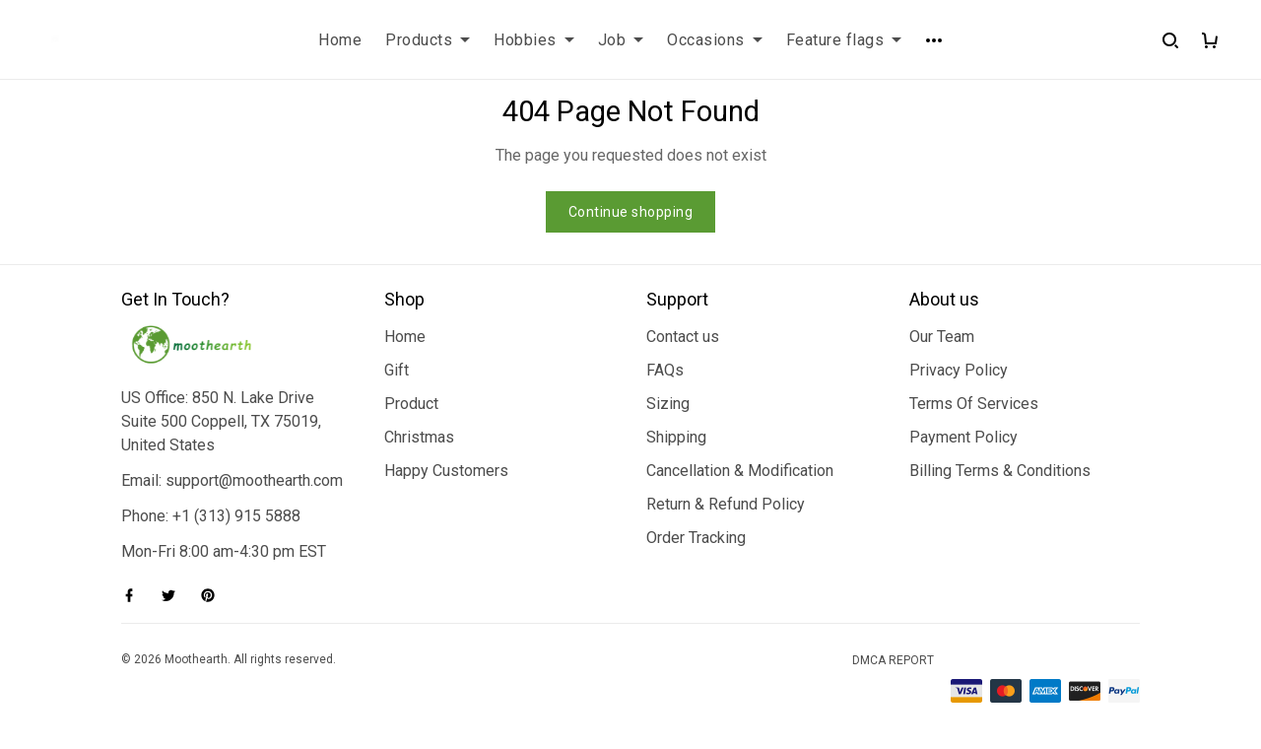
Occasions (715, 40)
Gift (396, 370)
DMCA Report (893, 660)
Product (411, 403)
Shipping (676, 437)
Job (621, 40)
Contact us (682, 336)
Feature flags (844, 40)
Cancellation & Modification (739, 470)
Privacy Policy (958, 370)
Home (340, 40)
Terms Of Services (973, 403)
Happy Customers (446, 470)
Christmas (419, 437)
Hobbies (534, 40)
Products (427, 40)
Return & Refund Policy (725, 504)
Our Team (941, 336)
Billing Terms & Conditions (1000, 470)
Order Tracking (696, 537)
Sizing (668, 403)
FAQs (665, 370)
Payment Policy (963, 437)
